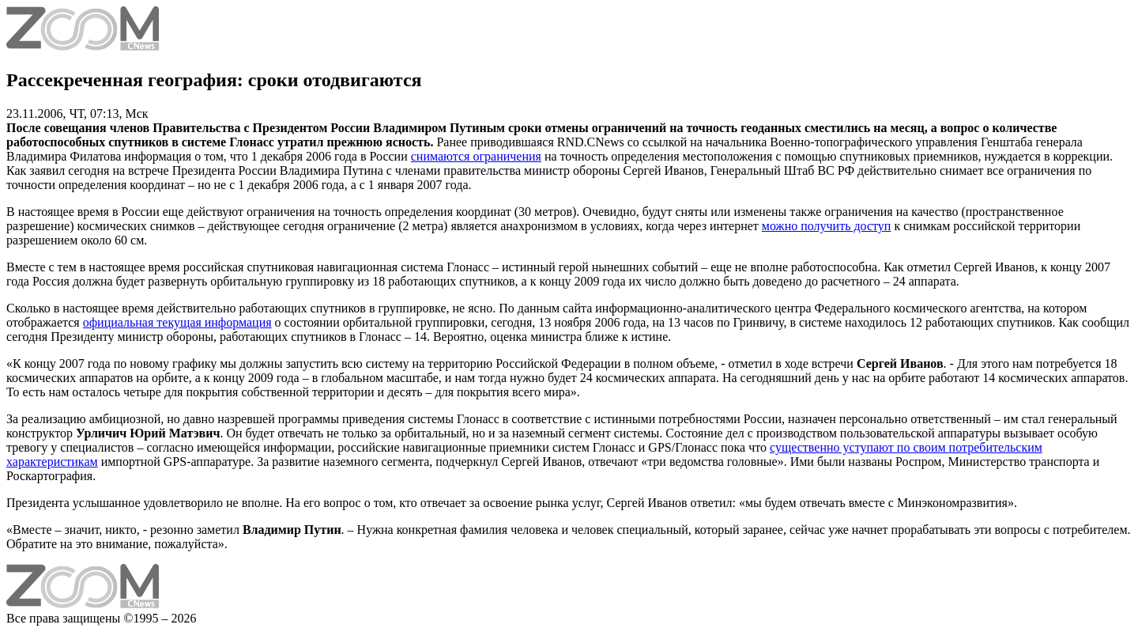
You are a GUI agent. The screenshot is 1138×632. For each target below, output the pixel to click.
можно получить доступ (826, 226)
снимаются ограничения (476, 156)
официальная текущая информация (177, 322)
